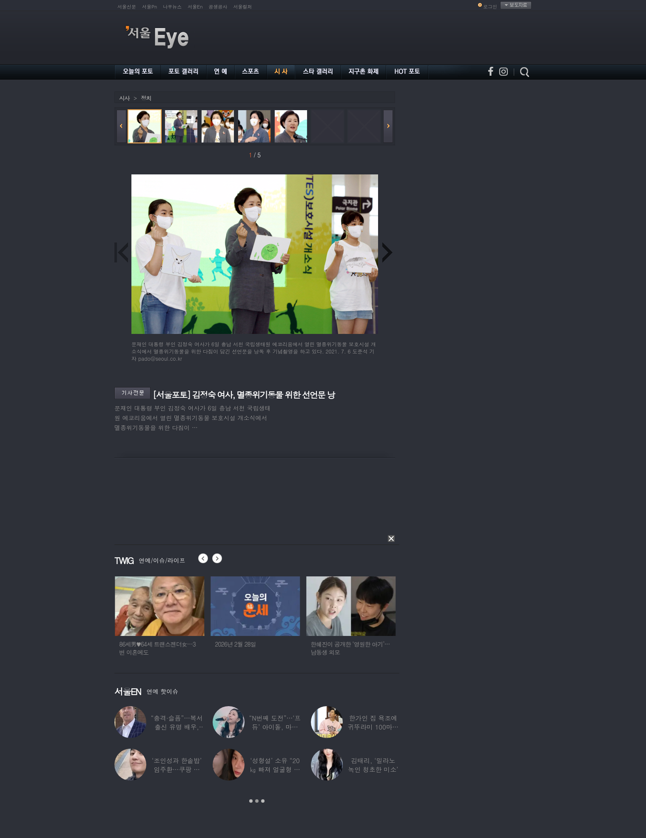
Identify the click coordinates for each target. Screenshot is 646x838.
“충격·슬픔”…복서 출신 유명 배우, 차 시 (177, 726)
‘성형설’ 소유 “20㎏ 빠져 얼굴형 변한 (275, 769)
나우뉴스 (172, 6)
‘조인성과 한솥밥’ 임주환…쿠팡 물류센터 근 (177, 769)
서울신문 (126, 6)
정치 (146, 98)
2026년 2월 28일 (250, 644)
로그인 (490, 6)
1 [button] (251, 801)
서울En (195, 6)
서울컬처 (242, 6)
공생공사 (218, 6)
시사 (124, 98)
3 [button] (263, 801)
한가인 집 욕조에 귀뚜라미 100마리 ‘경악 (372, 726)
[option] (174, 620)
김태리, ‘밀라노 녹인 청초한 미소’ (373, 765)
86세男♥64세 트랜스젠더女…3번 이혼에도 (172, 648)
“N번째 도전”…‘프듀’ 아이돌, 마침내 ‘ (275, 726)
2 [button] (257, 801)
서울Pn (149, 6)
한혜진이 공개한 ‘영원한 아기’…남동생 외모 (365, 648)
